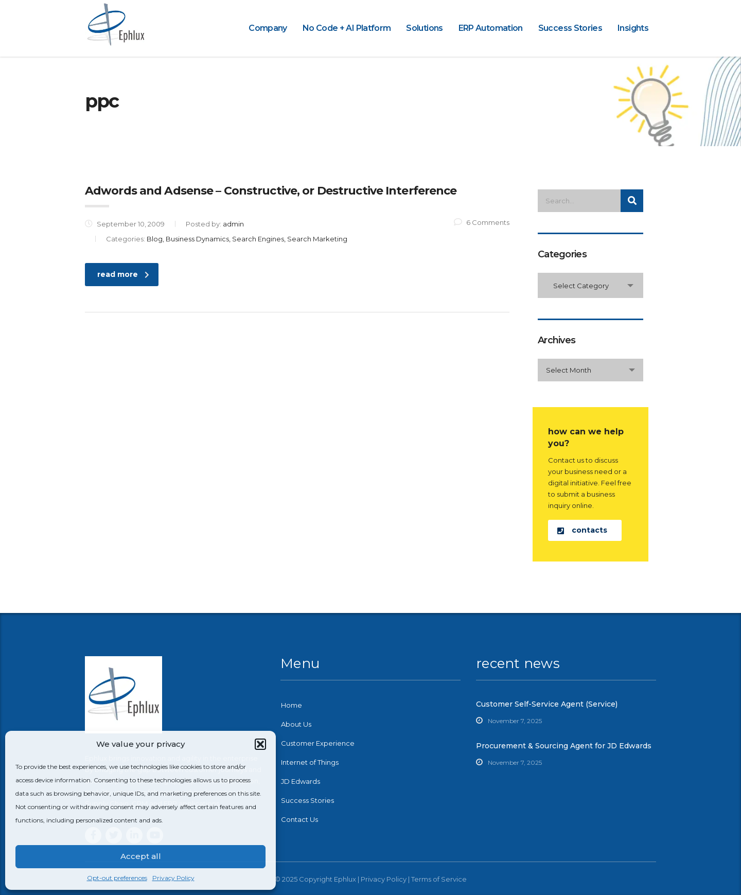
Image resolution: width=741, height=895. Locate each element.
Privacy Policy (173, 878)
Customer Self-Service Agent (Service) (546, 704)
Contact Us (299, 819)
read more (123, 274)
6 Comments (481, 222)
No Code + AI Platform (347, 28)
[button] (260, 744)
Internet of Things (310, 762)
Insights (632, 28)
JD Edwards (300, 781)
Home (291, 705)
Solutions (424, 28)
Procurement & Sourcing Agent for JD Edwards (563, 745)
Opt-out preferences (117, 878)
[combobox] (590, 285)
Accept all (140, 856)
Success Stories (570, 28)
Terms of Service (439, 879)
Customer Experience (318, 743)
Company (268, 28)
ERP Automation (490, 28)
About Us (296, 724)
